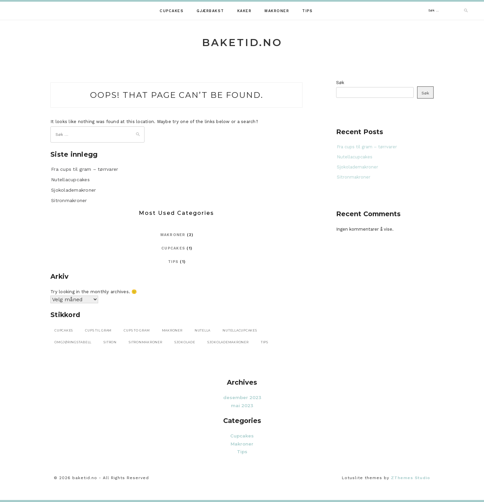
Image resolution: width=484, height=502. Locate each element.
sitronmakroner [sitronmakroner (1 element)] (145, 342)
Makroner (277, 11)
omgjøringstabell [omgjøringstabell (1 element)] (72, 342)
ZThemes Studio (410, 477)
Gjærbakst (210, 11)
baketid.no (242, 42)
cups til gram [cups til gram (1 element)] (98, 330)
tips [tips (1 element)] (264, 342)
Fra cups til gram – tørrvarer (84, 169)
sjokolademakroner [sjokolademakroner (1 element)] (228, 342)
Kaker (244, 11)
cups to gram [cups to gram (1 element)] (137, 330)
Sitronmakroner (69, 200)
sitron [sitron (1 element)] (110, 342)
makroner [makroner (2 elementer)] (172, 330)
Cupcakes (172, 11)
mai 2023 (242, 405)
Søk (340, 82)
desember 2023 (242, 397)
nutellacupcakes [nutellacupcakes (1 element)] (240, 330)
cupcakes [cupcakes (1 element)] (63, 330)
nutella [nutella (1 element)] (202, 330)
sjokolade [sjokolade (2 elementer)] (184, 342)
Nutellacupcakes (70, 179)
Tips (307, 11)
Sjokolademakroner (73, 190)
